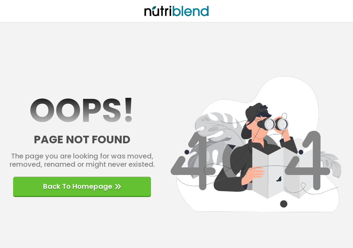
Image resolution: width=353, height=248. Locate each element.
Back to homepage (82, 186)
